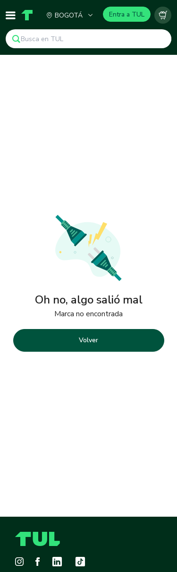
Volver (88, 340)
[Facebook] (37, 561)
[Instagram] (19, 561)
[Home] (25, 15)
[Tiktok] (80, 561)
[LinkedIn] (57, 561)
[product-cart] (162, 15)
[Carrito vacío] (162, 15)
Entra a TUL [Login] (126, 14)
